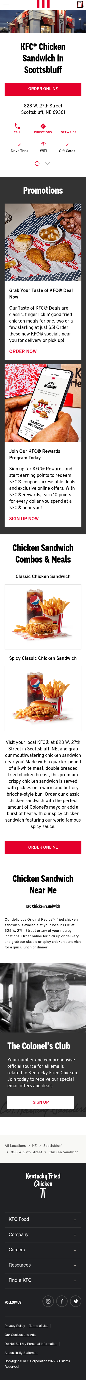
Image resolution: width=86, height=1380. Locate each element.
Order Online (43, 89)
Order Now (23, 352)
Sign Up (41, 1102)
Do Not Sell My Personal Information (31, 1344)
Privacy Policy (15, 1326)
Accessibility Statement (21, 1353)
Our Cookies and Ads (20, 1335)
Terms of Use (38, 1326)
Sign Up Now (24, 519)
